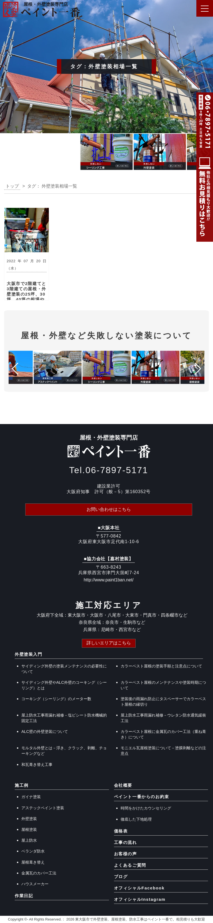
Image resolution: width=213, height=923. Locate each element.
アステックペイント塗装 (42, 808)
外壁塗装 (29, 818)
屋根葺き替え (33, 862)
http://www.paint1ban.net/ (109, 579)
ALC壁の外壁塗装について (44, 731)
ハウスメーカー (35, 884)
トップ (12, 186)
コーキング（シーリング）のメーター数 (56, 699)
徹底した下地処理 (136, 819)
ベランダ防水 (33, 851)
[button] (6, 153)
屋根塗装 (29, 829)
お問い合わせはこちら (109, 509)
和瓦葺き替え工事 (36, 764)
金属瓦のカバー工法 (38, 873)
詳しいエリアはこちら (109, 642)
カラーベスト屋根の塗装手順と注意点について (161, 666)
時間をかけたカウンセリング (146, 808)
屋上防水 (29, 840)
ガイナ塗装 (31, 797)
